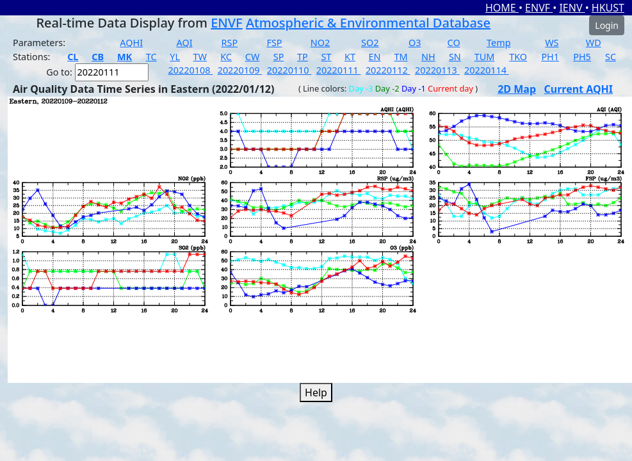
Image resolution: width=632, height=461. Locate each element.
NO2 (320, 42)
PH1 (550, 57)
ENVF (539, 8)
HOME (502, 8)
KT (349, 57)
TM (401, 57)
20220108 (190, 70)
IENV (572, 8)
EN (375, 57)
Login (607, 25)
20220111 (338, 70)
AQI (185, 42)
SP (278, 57)
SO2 (369, 42)
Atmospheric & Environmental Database (368, 22)
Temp (498, 42)
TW (200, 57)
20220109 (240, 70)
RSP (230, 42)
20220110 (289, 70)
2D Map (517, 89)
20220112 (388, 70)
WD (593, 42)
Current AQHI (578, 89)
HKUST (608, 8)
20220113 (437, 70)
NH (428, 57)
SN (455, 57)
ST (326, 57)
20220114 (486, 70)
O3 (415, 42)
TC (151, 57)
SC (610, 57)
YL (175, 57)
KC (226, 57)
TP (302, 57)
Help (316, 392)
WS (551, 42)
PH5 (582, 57)
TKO (518, 57)
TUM (484, 57)
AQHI (131, 42)
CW (252, 57)
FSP (274, 42)
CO (454, 42)
